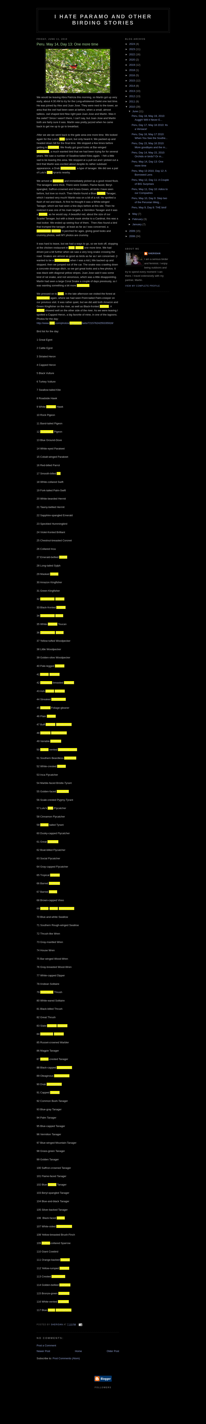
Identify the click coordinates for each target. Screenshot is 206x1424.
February (138, 219)
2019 (132, 64)
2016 (132, 75)
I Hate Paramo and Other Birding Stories (103, 19)
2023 (132, 49)
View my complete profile (142, 286)
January (137, 224)
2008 (132, 236)
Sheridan (154, 253)
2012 (132, 96)
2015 (132, 80)
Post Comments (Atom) (66, 1358)
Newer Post (43, 1351)
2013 (132, 91)
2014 (132, 85)
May (135, 213)
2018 (132, 70)
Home (78, 1351)
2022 (132, 54)
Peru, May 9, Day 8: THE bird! (149, 207)
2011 (132, 101)
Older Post (113, 1351)
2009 (132, 230)
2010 (132, 106)
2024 (132, 43)
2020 (132, 59)
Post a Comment (46, 1345)
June (135, 111)
